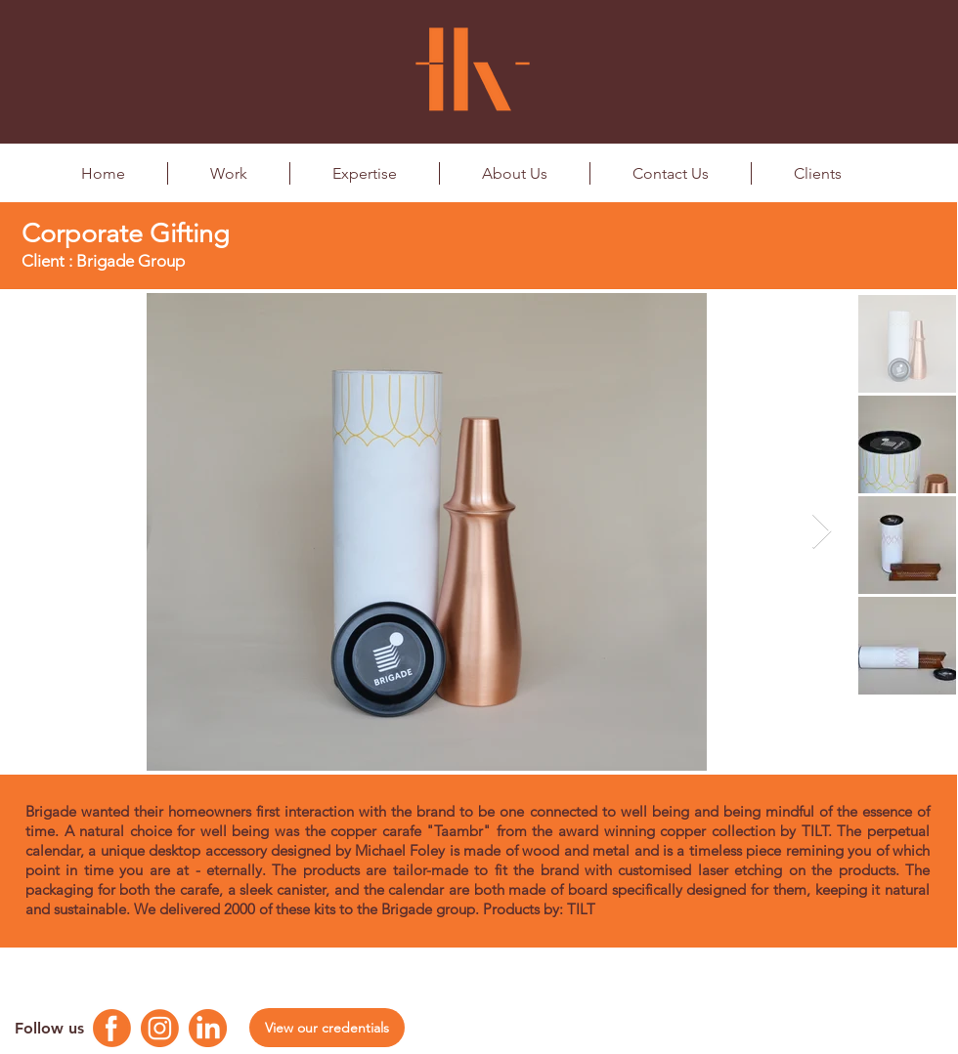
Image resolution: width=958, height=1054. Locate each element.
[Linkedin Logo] (208, 1028)
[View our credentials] (327, 1027)
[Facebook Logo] (112, 1028)
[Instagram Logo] (160, 1028)
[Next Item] (821, 532)
